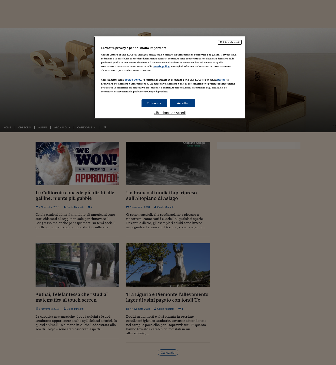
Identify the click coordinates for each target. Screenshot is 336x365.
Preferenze (154, 103)
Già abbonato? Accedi (170, 113)
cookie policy (161, 66)
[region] (169, 77)
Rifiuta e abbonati (230, 42)
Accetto (182, 103)
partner (222, 79)
